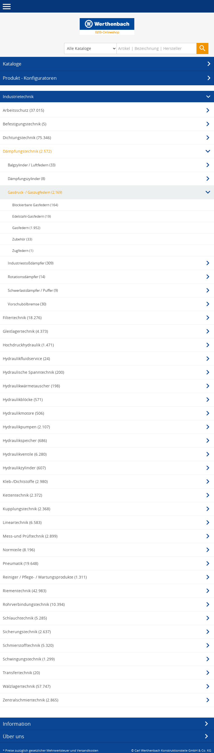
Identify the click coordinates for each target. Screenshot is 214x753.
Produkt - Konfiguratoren (107, 77)
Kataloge (107, 63)
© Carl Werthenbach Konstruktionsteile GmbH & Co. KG (171, 749)
